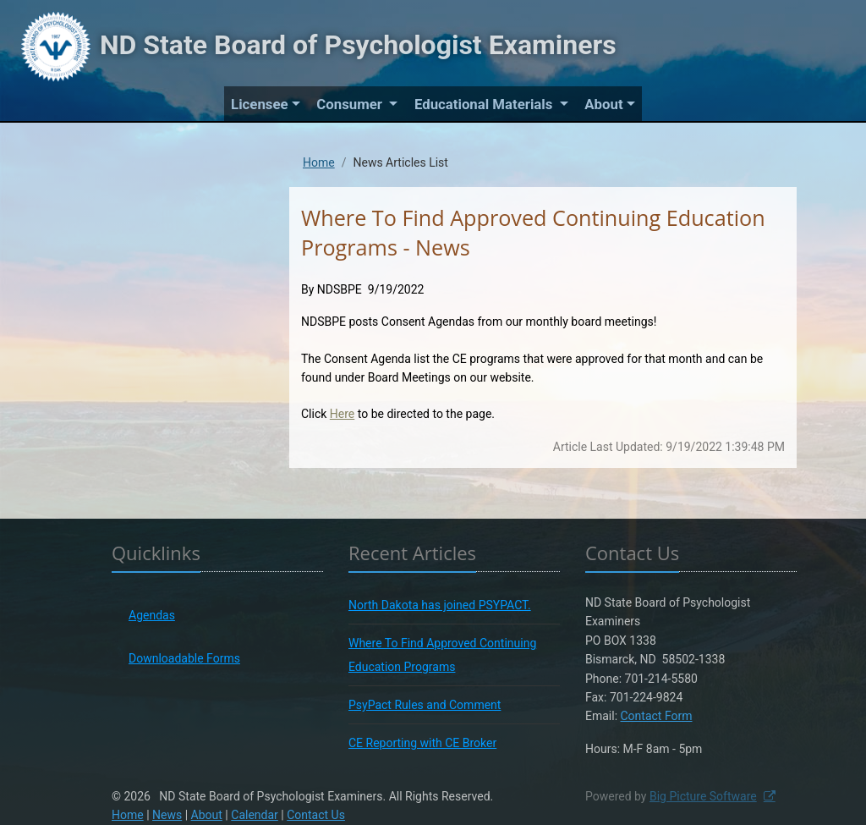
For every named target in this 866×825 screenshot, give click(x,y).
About (603, 104)
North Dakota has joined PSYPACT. (439, 605)
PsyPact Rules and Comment (424, 705)
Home (319, 162)
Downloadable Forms (184, 658)
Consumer (351, 104)
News (167, 815)
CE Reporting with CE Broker (422, 743)
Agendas (152, 615)
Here (342, 414)
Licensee (259, 104)
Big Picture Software (703, 796)
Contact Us (316, 815)
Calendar (254, 815)
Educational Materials (485, 104)
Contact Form (657, 716)
